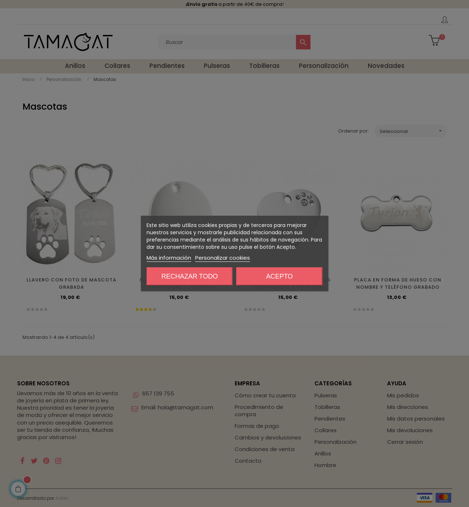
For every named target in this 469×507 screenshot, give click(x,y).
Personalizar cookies (222, 257)
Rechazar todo (189, 276)
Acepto (279, 276)
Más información (169, 257)
